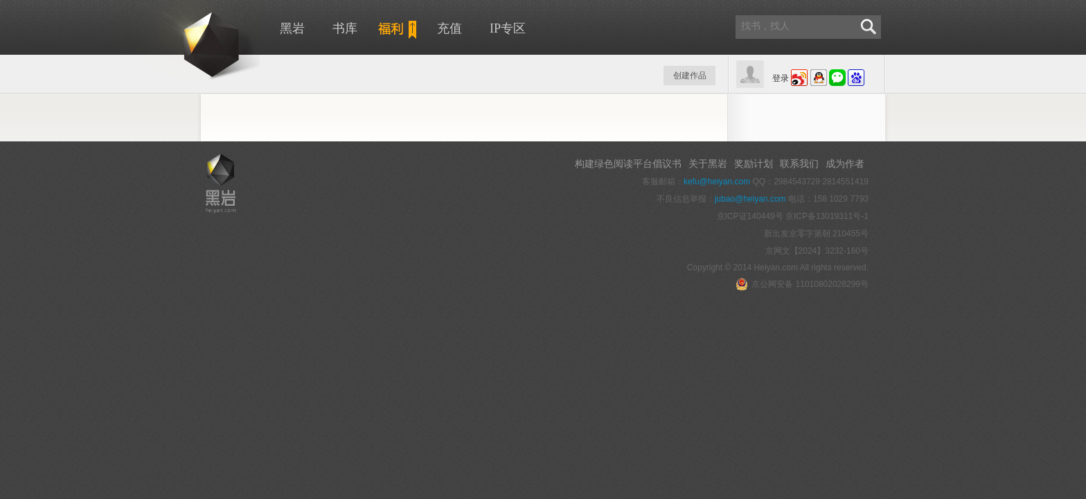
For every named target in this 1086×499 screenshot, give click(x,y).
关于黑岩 (707, 163)
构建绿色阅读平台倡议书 (628, 163)
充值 (449, 28)
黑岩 (187, 41)
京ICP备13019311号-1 (827, 216)
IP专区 (508, 28)
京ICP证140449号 (750, 216)
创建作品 (689, 75)
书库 (344, 28)
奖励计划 (753, 163)
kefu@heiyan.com (717, 181)
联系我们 (799, 163)
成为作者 (845, 163)
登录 (780, 78)
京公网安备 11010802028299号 (802, 284)
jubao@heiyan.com (750, 199)
